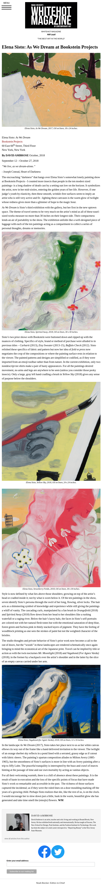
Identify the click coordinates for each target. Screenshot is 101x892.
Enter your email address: (18, 861)
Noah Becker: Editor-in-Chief (50, 883)
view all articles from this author (16, 839)
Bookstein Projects (12, 141)
